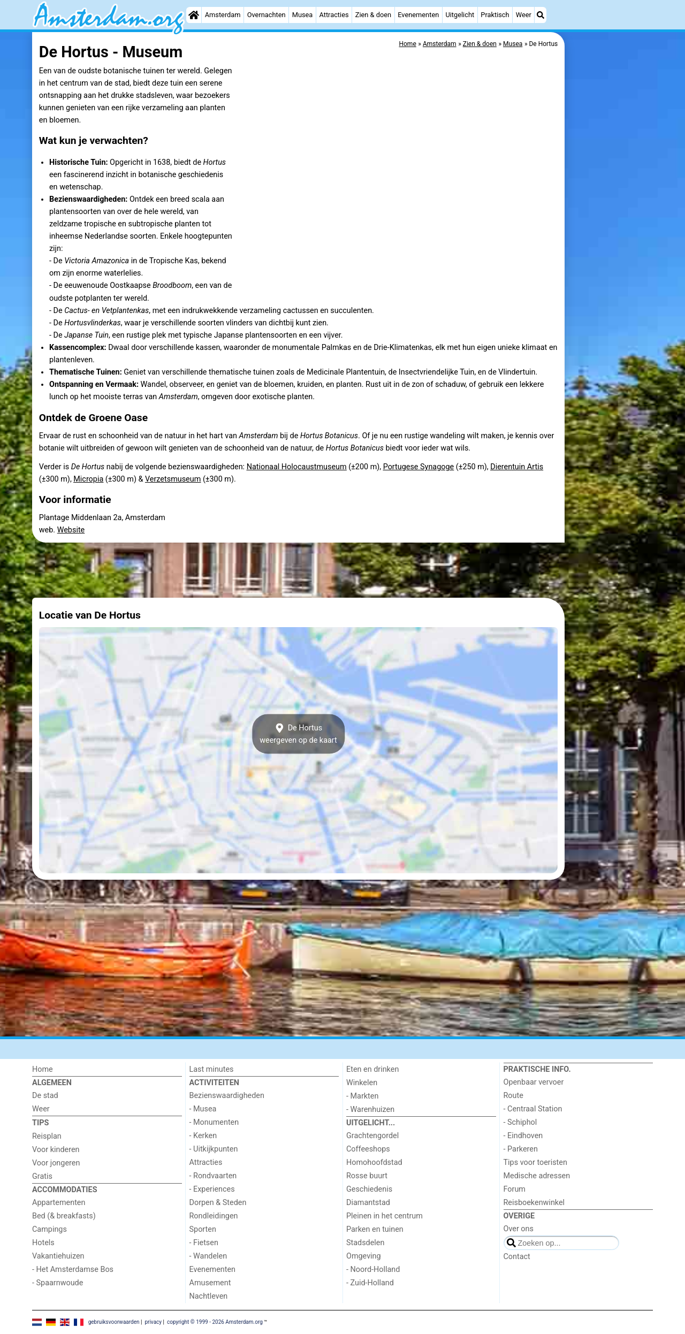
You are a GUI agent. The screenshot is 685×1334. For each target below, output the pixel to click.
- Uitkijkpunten (213, 1149)
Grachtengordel (372, 1135)
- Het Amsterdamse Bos (72, 1269)
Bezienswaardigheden (226, 1095)
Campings (49, 1229)
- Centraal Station (533, 1109)
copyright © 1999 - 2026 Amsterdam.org (215, 1321)
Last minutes (211, 1069)
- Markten (362, 1096)
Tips (40, 1122)
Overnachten (266, 15)
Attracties (334, 15)
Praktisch (495, 15)
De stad (45, 1095)
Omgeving (363, 1256)
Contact (517, 1256)
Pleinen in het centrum (384, 1216)
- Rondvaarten (213, 1175)
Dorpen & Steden (218, 1202)
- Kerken (203, 1135)
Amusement (210, 1282)
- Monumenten (214, 1122)
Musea (302, 15)
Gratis (42, 1176)
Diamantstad (368, 1202)
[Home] (193, 15)
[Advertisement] (610, 278)
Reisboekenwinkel (534, 1202)
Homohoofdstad (374, 1162)
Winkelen (361, 1082)
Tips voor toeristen (535, 1162)
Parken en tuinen (375, 1229)
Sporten (202, 1229)
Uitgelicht (459, 15)
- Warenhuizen (370, 1109)
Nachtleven (208, 1296)
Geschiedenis (369, 1189)
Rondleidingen (213, 1216)
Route (513, 1095)
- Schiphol (520, 1122)
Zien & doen (373, 15)
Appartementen (58, 1202)
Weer (523, 15)
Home (42, 1069)
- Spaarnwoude (57, 1282)
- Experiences (212, 1189)
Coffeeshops (368, 1149)
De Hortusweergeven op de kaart (298, 734)
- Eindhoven (523, 1135)
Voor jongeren (56, 1163)
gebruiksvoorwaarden (114, 1321)
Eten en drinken (372, 1069)
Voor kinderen (56, 1149)
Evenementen (418, 15)
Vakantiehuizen (58, 1256)
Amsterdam (223, 15)
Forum (515, 1189)
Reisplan (47, 1136)
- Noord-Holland (373, 1269)
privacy (153, 1321)
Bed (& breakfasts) (64, 1216)
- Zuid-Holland (370, 1282)
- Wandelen (208, 1256)
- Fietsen (203, 1242)
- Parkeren (521, 1149)
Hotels (43, 1242)
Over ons (519, 1228)
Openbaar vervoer (534, 1082)
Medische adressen (537, 1175)
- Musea (203, 1109)
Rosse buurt (366, 1175)
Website (71, 530)
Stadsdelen (365, 1242)
